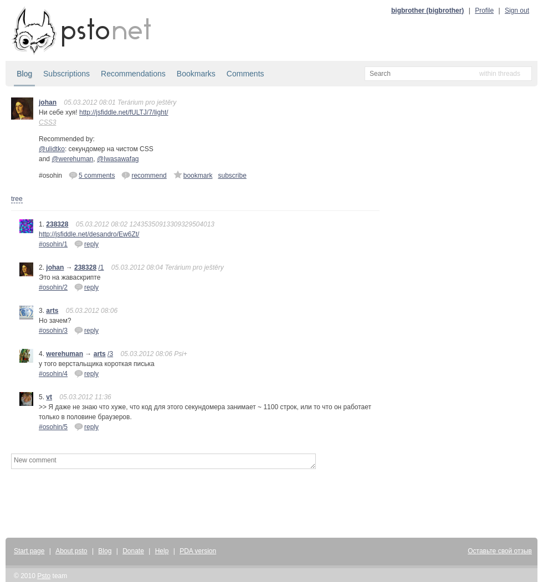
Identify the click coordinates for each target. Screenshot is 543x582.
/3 (110, 354)
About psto (71, 551)
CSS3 (47, 122)
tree (17, 199)
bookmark (193, 175)
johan (48, 102)
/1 (101, 267)
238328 (57, 224)
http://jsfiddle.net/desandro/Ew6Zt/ (89, 234)
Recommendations (133, 73)
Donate (133, 551)
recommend (143, 175)
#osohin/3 (53, 330)
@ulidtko (52, 149)
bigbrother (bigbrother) (427, 10)
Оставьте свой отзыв (500, 551)
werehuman (64, 354)
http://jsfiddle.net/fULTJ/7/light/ (123, 112)
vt (49, 397)
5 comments (92, 175)
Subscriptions (66, 73)
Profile (484, 10)
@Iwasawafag (118, 159)
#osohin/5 (53, 427)
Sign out (517, 10)
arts (52, 311)
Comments (245, 73)
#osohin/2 (53, 287)
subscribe (232, 175)
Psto (43, 576)
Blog (24, 73)
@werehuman (72, 159)
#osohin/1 (53, 244)
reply (86, 243)
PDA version (198, 551)
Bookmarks (196, 73)
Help (162, 551)
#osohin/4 (53, 374)
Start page (29, 551)
